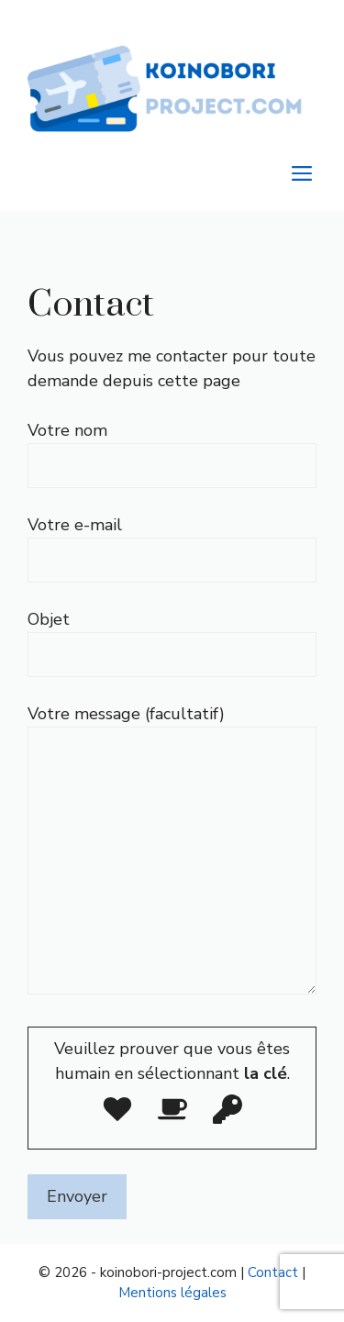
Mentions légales (172, 1292)
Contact (273, 1272)
